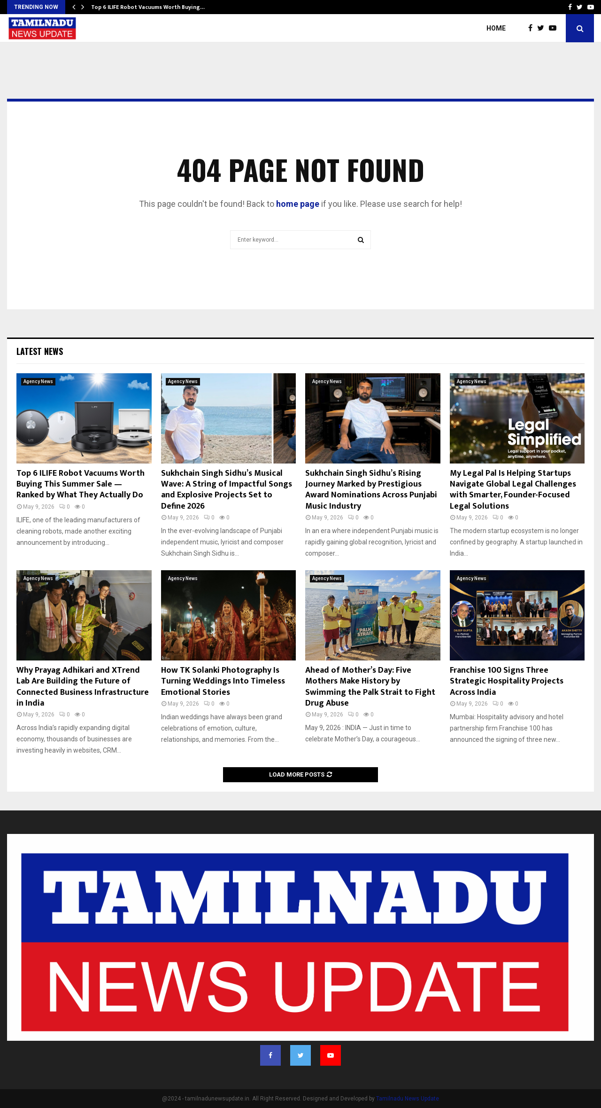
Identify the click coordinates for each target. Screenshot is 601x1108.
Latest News (39, 351)
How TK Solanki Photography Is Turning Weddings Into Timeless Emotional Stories (223, 681)
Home (496, 28)
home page (297, 204)
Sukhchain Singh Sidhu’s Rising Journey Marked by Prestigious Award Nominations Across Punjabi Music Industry (371, 489)
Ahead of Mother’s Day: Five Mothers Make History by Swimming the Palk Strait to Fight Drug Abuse (370, 686)
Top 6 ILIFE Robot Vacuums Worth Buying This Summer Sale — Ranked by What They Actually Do (80, 484)
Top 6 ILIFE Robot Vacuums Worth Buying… (148, 7)
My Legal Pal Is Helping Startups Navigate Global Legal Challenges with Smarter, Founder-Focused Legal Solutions (513, 489)
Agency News (38, 381)
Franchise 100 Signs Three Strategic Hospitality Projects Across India (506, 681)
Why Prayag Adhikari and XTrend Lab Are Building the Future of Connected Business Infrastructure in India (82, 686)
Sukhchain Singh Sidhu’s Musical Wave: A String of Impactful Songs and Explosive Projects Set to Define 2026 (226, 489)
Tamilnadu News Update (407, 1098)
